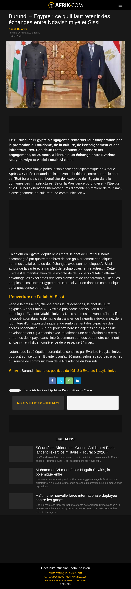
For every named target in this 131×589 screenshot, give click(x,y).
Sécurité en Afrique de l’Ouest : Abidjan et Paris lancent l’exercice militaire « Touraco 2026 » (75, 450)
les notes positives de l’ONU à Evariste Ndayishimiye (76, 371)
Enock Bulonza (18, 29)
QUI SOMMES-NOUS (54, 577)
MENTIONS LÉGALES (76, 577)
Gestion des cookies (77, 580)
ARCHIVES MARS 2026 (55, 580)
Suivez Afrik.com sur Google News (38, 402)
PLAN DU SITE (75, 573)
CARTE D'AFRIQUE (57, 573)
